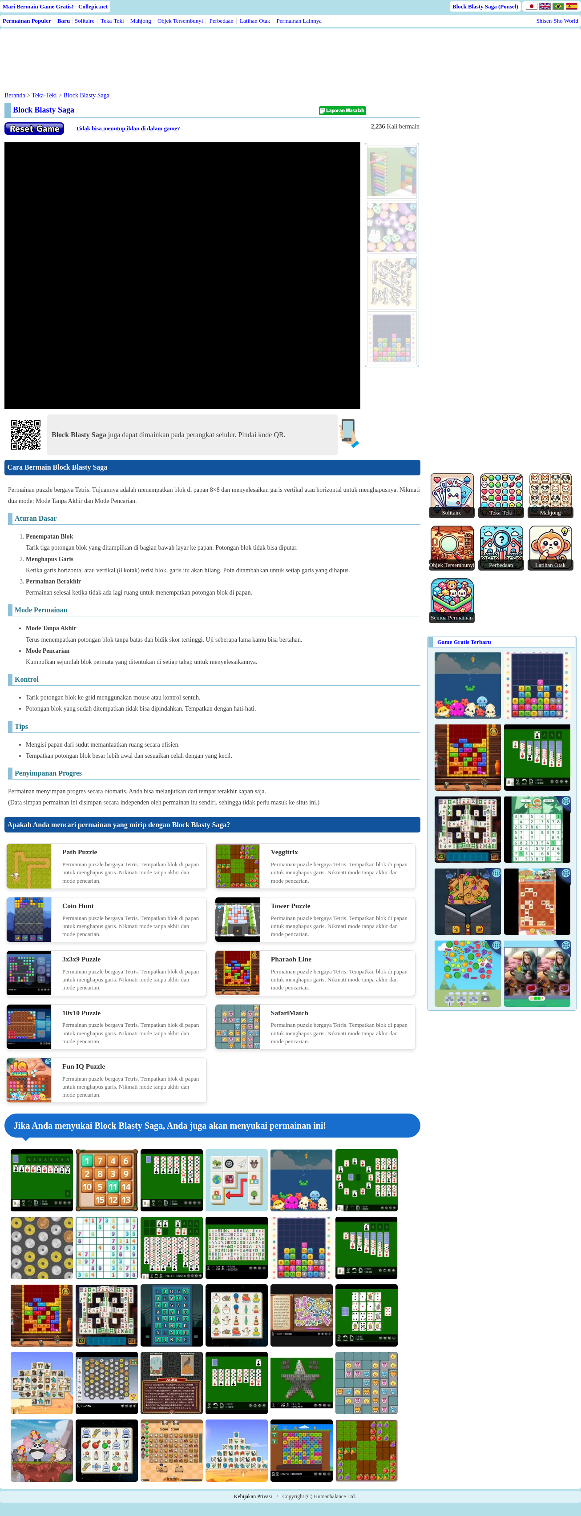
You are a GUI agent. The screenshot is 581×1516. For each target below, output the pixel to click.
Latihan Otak (255, 20)
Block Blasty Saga (86, 95)
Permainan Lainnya (299, 20)
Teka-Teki (112, 20)
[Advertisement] (174, 53)
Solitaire (84, 20)
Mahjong (140, 20)
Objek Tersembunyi (180, 20)
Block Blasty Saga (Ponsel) (485, 6)
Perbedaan (222, 20)
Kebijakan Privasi (253, 1496)
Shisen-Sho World (557, 20)
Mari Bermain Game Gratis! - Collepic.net (55, 6)
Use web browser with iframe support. (182, 275)
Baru (63, 20)
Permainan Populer (27, 20)
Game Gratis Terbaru (464, 642)
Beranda (14, 95)
